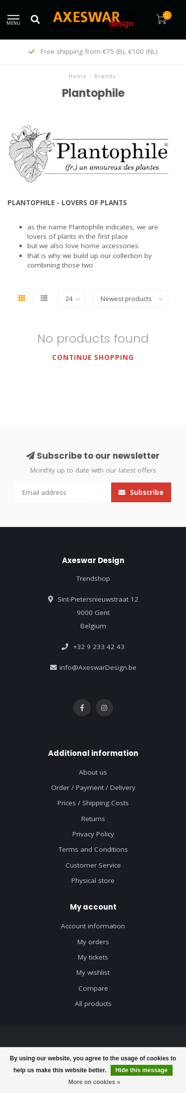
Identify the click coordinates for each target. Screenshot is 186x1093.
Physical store (93, 880)
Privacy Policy (93, 834)
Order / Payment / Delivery (93, 787)
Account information (93, 925)
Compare (93, 988)
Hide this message (142, 1070)
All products (93, 1003)
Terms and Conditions (93, 849)
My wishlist (93, 972)
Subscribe (141, 492)
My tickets (93, 957)
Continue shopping (93, 357)
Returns (93, 818)
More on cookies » (94, 1082)
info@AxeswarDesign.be (98, 667)
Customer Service (93, 865)
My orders (93, 941)
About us (93, 772)
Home (77, 76)
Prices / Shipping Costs (93, 802)
